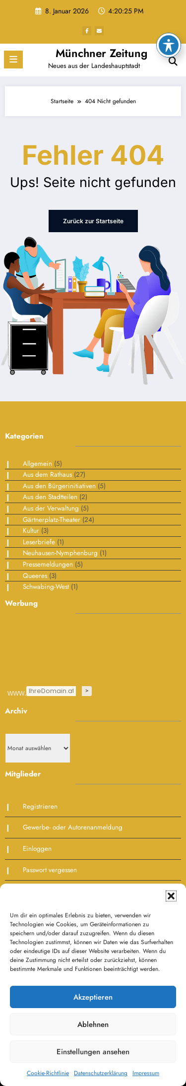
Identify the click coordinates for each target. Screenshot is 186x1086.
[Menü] (13, 59)
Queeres (35, 575)
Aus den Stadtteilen (50, 497)
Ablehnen (93, 1024)
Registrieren (40, 806)
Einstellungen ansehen (93, 1051)
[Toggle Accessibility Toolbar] (169, 15)
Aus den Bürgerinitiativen (59, 486)
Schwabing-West (46, 586)
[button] (171, 896)
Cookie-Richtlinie (48, 1073)
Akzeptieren (93, 997)
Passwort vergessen (50, 870)
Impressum (145, 1073)
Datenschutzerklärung (100, 1073)
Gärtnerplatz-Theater (51, 519)
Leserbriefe (39, 542)
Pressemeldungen (48, 564)
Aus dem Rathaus (47, 474)
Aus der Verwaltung (51, 508)
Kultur (31, 530)
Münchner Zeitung (101, 53)
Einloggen (37, 848)
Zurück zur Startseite (93, 221)
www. (16, 693)
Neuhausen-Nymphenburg (60, 553)
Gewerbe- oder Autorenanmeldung (73, 827)
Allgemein (37, 463)
